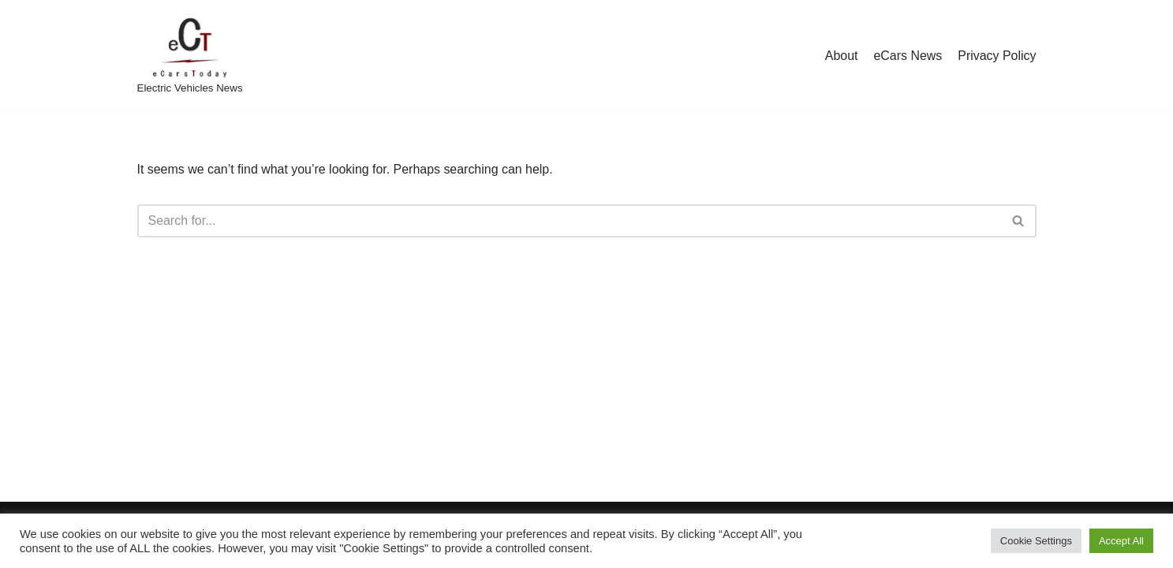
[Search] (569, 220)
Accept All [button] (1121, 541)
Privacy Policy (997, 55)
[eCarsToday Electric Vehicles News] (190, 55)
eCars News (907, 55)
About (840, 55)
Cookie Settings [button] (1036, 541)
